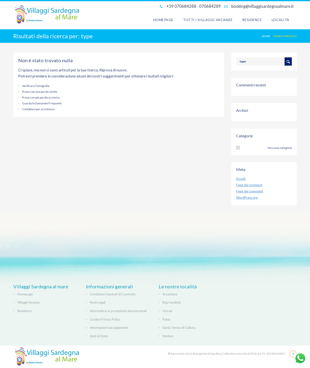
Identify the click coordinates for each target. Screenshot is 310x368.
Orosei (167, 311)
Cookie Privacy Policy (105, 319)
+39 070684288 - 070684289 (193, 6)
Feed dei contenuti (249, 185)
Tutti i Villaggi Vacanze (207, 20)
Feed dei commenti (249, 191)
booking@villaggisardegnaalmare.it (262, 6)
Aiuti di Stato (99, 336)
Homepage (163, 20)
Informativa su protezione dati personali (118, 311)
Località (280, 20)
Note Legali (98, 302)
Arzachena (170, 294)
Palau (166, 319)
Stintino (168, 336)
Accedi (241, 179)
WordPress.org (247, 197)
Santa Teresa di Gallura (179, 328)
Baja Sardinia (172, 302)
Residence (252, 20)
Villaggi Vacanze (28, 302)
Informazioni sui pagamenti (109, 328)
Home (266, 36)
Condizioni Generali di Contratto (113, 294)
